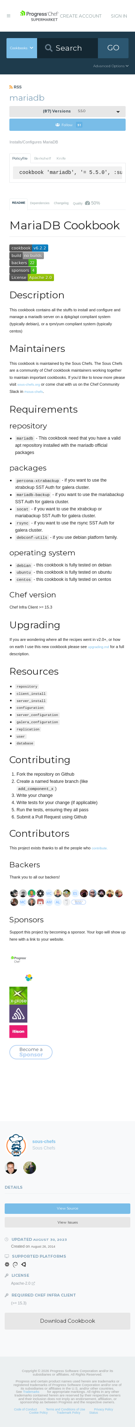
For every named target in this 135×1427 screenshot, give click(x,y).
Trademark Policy (68, 1412)
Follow (68, 125)
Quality (86, 203)
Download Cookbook (67, 1321)
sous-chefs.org (28, 384)
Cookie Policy (38, 1412)
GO (113, 47)
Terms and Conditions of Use (65, 1409)
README (19, 203)
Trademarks (31, 1392)
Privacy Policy (103, 1409)
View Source (67, 1208)
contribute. (100, 848)
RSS (15, 87)
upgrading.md (98, 647)
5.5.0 (64, 111)
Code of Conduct (25, 1409)
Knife (61, 158)
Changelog (61, 203)
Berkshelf (42, 158)
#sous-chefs (33, 392)
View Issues (68, 1222)
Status (93, 1412)
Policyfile (20, 158)
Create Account (81, 16)
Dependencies (39, 203)
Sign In (119, 16)
